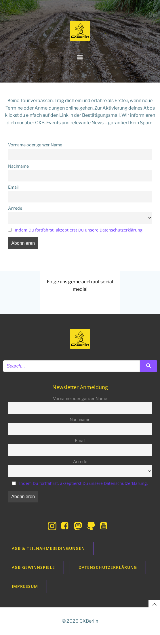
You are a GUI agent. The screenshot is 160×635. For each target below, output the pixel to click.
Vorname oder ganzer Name (35, 145)
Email (13, 187)
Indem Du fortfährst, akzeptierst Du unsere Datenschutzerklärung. (79, 230)
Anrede (15, 208)
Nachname (18, 166)
